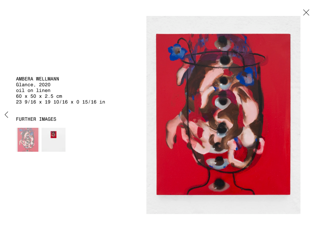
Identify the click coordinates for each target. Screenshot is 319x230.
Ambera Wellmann (37, 78)
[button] (28, 140)
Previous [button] (6, 114)
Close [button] (304, 14)
